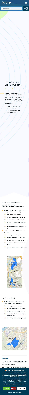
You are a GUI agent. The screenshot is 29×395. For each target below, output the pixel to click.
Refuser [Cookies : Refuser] (13, 388)
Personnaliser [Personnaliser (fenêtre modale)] (21, 388)
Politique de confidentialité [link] (14, 392)
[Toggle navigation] (26, 3)
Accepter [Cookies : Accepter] (6, 388)
